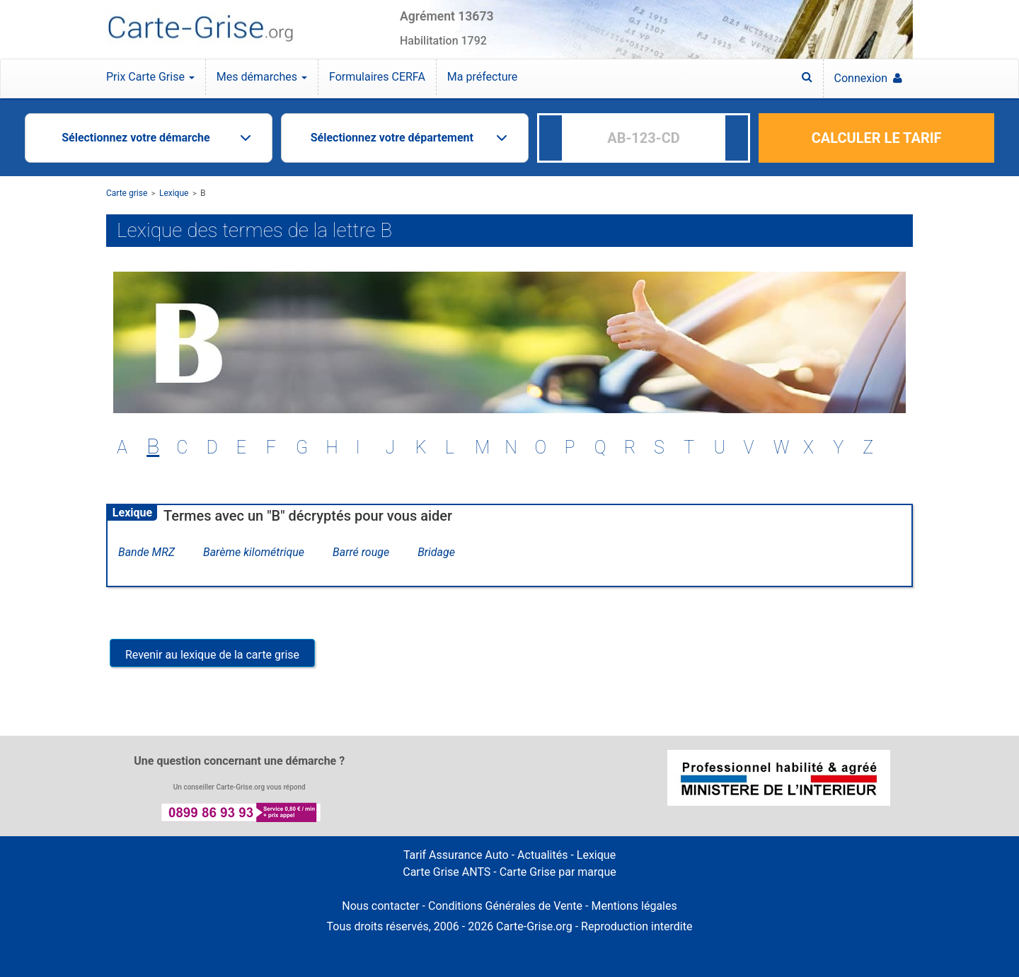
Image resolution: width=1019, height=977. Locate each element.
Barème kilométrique (253, 552)
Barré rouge (361, 552)
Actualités (542, 855)
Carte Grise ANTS (446, 872)
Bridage (436, 552)
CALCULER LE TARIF (877, 137)
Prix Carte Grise (150, 76)
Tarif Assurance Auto (456, 855)
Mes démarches (262, 76)
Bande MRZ (146, 552)
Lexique (174, 193)
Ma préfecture (482, 76)
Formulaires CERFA (377, 76)
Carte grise (126, 193)
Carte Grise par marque (558, 872)
